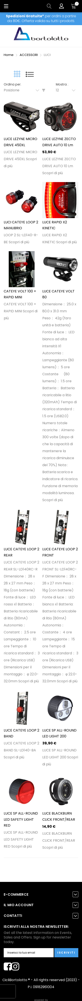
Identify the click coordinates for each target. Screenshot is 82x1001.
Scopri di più (52, 173)
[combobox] (23, 90)
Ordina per (12, 84)
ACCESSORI (29, 54)
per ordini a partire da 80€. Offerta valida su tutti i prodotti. (41, 18)
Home (9, 54)
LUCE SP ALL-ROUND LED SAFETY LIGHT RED (21, 819)
